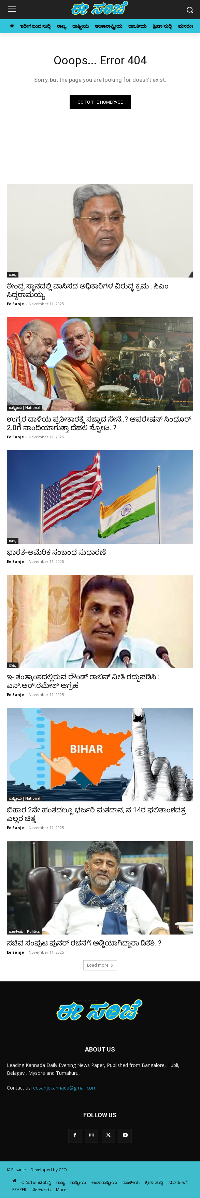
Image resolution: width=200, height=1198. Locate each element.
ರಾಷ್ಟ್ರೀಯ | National (24, 407)
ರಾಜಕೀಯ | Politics (24, 931)
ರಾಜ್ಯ (12, 274)
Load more (100, 965)
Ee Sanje (15, 303)
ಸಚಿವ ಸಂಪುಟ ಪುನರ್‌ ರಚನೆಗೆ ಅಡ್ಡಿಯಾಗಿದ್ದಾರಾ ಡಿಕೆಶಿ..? (84, 943)
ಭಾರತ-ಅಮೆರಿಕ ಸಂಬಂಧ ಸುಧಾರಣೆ (56, 552)
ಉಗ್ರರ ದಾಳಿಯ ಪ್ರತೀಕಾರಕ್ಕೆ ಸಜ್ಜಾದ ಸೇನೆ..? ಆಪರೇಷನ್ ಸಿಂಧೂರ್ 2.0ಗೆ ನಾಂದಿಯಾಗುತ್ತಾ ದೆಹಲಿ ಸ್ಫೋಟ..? (99, 423)
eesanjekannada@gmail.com (65, 1087)
